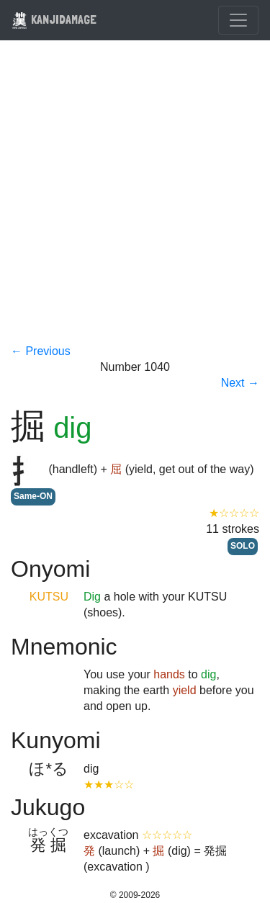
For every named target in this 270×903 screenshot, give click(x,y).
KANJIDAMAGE (54, 19)
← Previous (41, 351)
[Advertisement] (135, 201)
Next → (240, 383)
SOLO (242, 546)
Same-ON (33, 496)
